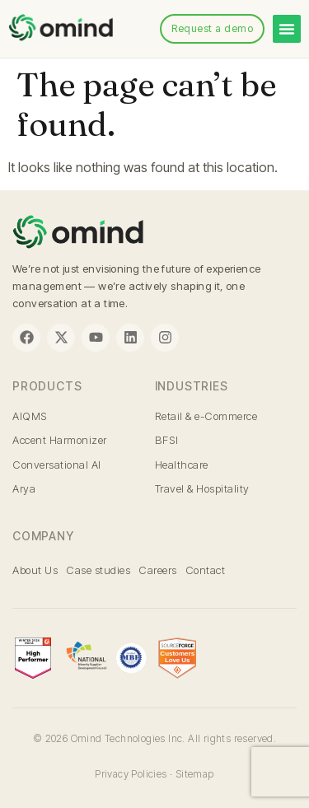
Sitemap (195, 774)
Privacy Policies (130, 774)
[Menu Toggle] (287, 29)
